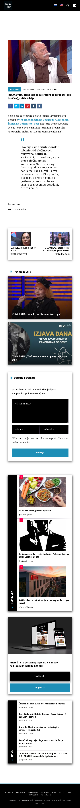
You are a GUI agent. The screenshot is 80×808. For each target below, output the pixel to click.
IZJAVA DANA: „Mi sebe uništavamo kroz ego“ (36, 314)
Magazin (9, 792)
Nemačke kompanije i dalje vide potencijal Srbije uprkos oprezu (41, 742)
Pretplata (20, 792)
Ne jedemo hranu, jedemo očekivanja (36, 510)
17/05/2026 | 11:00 (25, 514)
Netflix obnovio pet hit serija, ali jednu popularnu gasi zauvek (44, 601)
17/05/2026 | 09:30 (26, 607)
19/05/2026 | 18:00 (26, 707)
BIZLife (31, 89)
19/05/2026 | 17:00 (26, 733)
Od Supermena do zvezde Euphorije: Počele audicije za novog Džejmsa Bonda (44, 555)
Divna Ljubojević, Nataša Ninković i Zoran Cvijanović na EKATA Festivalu (42, 715)
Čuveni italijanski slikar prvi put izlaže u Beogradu (42, 703)
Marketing (33, 792)
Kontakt (45, 792)
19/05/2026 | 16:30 (26, 746)
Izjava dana (14, 89)
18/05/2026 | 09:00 (26, 561)
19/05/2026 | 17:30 (25, 720)
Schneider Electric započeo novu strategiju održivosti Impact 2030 (39, 728)
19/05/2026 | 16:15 (25, 759)
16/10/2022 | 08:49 (44, 89)
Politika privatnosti (62, 792)
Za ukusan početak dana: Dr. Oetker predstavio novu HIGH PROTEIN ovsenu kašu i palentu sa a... (43, 755)
